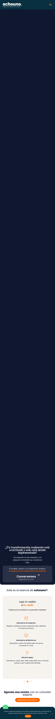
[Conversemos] (38, 575)
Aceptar (28, 716)
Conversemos (26, 576)
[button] (50, 5)
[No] (52, 714)
